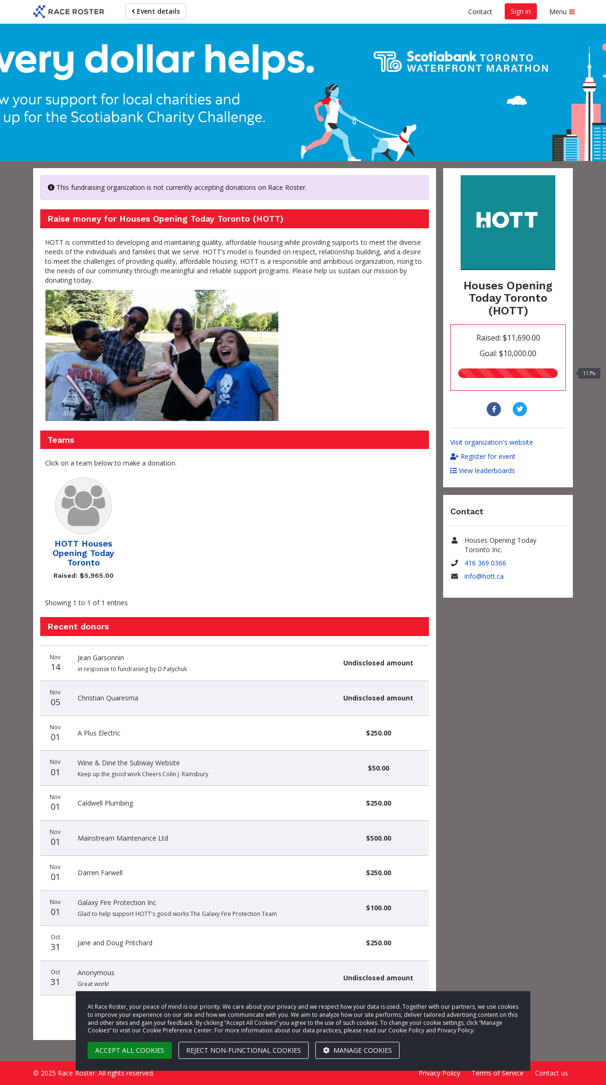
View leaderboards (482, 470)
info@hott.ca (484, 576)
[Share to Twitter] (521, 409)
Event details (156, 11)
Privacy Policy (439, 1072)
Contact (480, 11)
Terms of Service (498, 1072)
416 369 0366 (485, 562)
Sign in (521, 11)
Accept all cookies (129, 1050)
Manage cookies (357, 1050)
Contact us (551, 1072)
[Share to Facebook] (495, 409)
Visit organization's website (491, 442)
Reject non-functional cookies (243, 1050)
